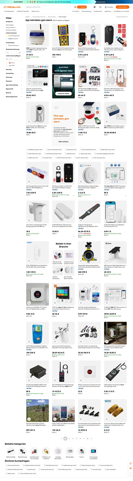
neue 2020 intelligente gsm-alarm (104, 153)
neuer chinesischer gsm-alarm (27, 473)
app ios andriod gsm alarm (54, 149)
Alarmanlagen (52, 16)
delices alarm (10, 473)
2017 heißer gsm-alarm (64, 469)
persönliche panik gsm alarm (53, 153)
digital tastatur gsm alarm (107, 149)
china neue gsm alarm (98, 157)
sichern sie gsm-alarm (81, 157)
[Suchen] (82, 7)
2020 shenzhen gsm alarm (63, 157)
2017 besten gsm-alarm (51, 465)
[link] (130, 463)
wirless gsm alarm (71, 149)
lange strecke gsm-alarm (87, 465)
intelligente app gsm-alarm (35, 149)
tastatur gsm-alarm (85, 153)
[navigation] (14, 228)
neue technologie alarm (105, 465)
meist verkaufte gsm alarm (88, 149)
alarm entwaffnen (110, 469)
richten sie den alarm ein (46, 469)
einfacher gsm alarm (81, 469)
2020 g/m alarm (70, 153)
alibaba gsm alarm (32, 157)
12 (87, 438)
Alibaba (27, 16)
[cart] (100, 7)
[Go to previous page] (61, 438)
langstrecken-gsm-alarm (69, 465)
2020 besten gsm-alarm (34, 153)
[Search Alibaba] (49, 7)
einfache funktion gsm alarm (14, 469)
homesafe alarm (47, 157)
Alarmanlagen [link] (62, 16)
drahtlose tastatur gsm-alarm (31, 465)
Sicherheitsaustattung (38, 16)
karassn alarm (30, 469)
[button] (75, 7)
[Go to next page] (91, 438)
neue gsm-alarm (96, 469)
